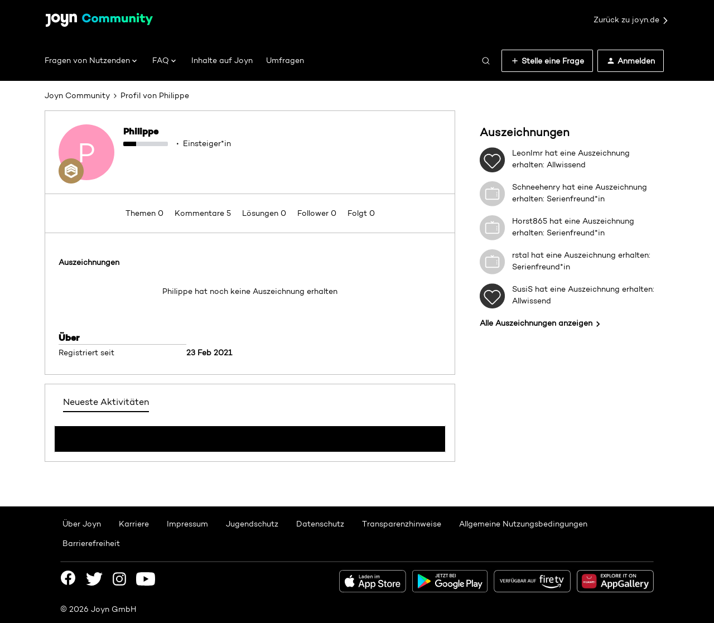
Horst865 (529, 220)
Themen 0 (146, 213)
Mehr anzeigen (250, 435)
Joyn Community (77, 95)
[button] (547, 61)
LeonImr (527, 152)
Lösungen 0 (265, 213)
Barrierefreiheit (91, 543)
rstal (520, 254)
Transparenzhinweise (401, 523)
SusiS (522, 288)
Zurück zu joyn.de (631, 20)
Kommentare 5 (204, 213)
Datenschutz (320, 523)
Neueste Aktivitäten (106, 402)
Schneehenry (536, 186)
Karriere (134, 523)
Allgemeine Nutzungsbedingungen (523, 523)
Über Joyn (81, 523)
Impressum (187, 523)
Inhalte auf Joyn (222, 60)
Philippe (140, 131)
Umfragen (285, 60)
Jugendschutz (252, 523)
